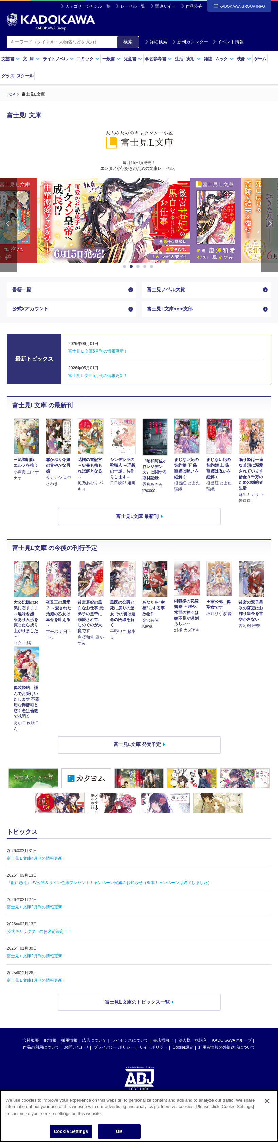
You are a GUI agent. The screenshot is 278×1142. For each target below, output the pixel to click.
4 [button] (146, 266)
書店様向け (163, 1041)
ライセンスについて (130, 1041)
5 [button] (152, 266)
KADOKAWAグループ (231, 1041)
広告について (94, 1041)
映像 (244, 58)
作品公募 (194, 6)
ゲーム (260, 58)
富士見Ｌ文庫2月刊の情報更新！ (36, 957)
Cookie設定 (183, 1048)
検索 (128, 41)
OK (119, 1134)
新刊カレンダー (190, 41)
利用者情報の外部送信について (226, 1048)
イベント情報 (228, 41)
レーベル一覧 (133, 6)
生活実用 (188, 58)
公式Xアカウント (30, 310)
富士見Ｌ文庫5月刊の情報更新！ (98, 377)
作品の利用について (41, 1048)
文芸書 (10, 58)
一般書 (111, 58)
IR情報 (50, 1041)
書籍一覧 (21, 290)
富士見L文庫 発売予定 (137, 745)
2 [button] (132, 266)
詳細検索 (156, 41)
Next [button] (269, 225)
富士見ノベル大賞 (166, 290)
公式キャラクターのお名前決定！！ (39, 932)
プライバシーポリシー (114, 1048)
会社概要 (31, 1041)
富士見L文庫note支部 (170, 310)
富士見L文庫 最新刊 (137, 517)
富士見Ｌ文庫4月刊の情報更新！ (36, 859)
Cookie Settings (71, 1134)
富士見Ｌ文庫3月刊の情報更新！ (36, 908)
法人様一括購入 (193, 1041)
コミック (88, 58)
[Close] (267, 1104)
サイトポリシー (153, 1048)
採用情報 (69, 1041)
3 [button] (139, 266)
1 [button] (125, 266)
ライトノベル (58, 58)
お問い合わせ (76, 1048)
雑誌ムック (219, 58)
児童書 (133, 58)
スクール (25, 75)
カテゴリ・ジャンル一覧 (88, 6)
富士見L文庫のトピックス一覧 (137, 1003)
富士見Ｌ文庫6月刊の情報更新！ (98, 352)
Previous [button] (8, 225)
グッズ (7, 75)
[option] (167, 220)
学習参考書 (158, 58)
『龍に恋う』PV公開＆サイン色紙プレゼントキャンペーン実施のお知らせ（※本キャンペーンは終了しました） (109, 884)
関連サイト (165, 6)
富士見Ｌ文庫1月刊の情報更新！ (36, 981)
